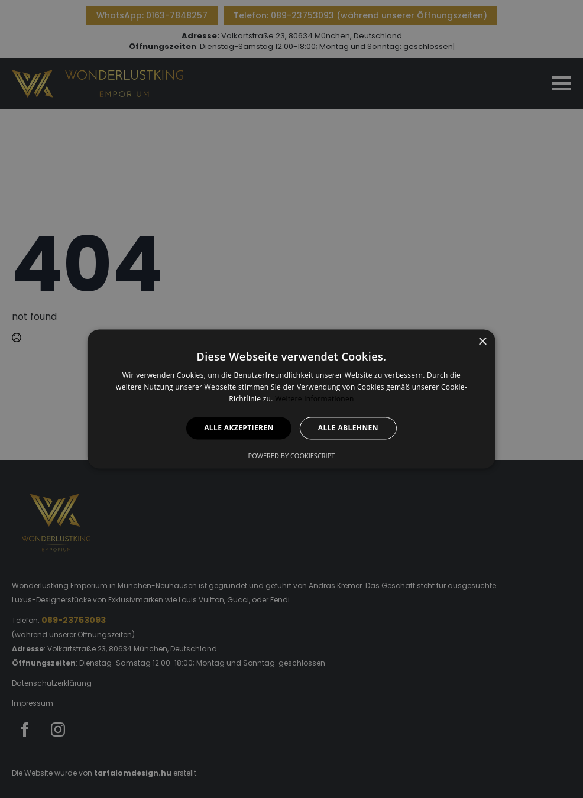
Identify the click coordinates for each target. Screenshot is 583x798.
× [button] (482, 342)
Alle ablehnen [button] (348, 428)
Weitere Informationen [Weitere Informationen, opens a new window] (314, 399)
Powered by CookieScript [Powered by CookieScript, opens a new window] (291, 456)
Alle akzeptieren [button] (239, 428)
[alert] (291, 399)
